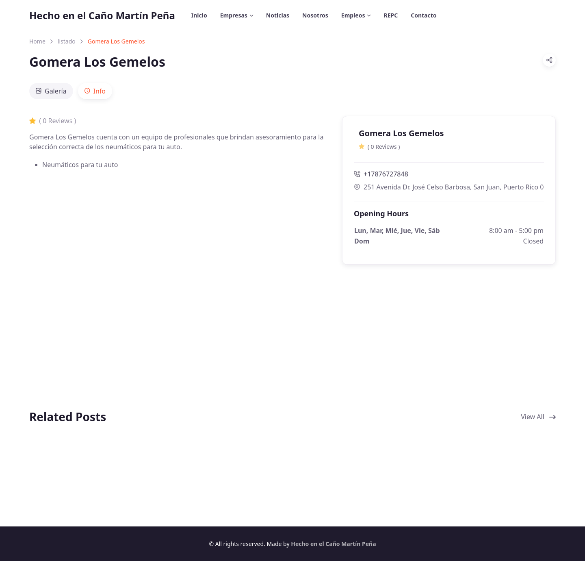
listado (67, 41)
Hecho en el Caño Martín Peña (102, 15)
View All (538, 416)
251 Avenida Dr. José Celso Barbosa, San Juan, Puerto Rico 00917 (449, 187)
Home (37, 41)
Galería (51, 91)
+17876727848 (381, 174)
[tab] (51, 91)
